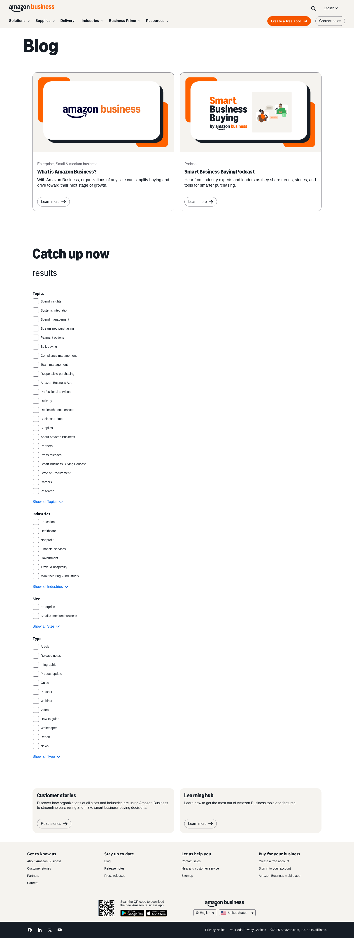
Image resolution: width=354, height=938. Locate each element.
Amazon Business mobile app (279, 875)
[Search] (313, 8)
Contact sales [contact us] (330, 21)
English (331, 8)
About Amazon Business (44, 861)
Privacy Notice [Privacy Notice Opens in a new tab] (215, 930)
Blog (107, 861)
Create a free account (274, 861)
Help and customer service (200, 868)
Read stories (54, 823)
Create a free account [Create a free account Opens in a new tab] (289, 21)
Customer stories (39, 868)
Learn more (200, 201)
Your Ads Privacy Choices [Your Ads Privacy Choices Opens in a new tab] (248, 930)
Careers (32, 883)
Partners (33, 875)
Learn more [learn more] (53, 201)
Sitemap (187, 875)
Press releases (114, 875)
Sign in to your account (275, 868)
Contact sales (191, 861)
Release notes (114, 868)
